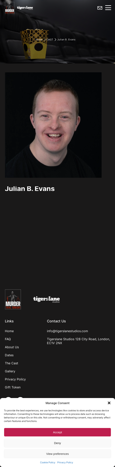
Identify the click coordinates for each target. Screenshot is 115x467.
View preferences (57, 453)
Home (39, 39)
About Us (12, 347)
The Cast (11, 363)
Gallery (10, 371)
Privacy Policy (65, 462)
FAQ (8, 339)
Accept (57, 432)
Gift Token (13, 387)
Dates (9, 355)
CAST (50, 39)
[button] (109, 403)
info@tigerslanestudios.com (67, 331)
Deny (57, 443)
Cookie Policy (47, 462)
